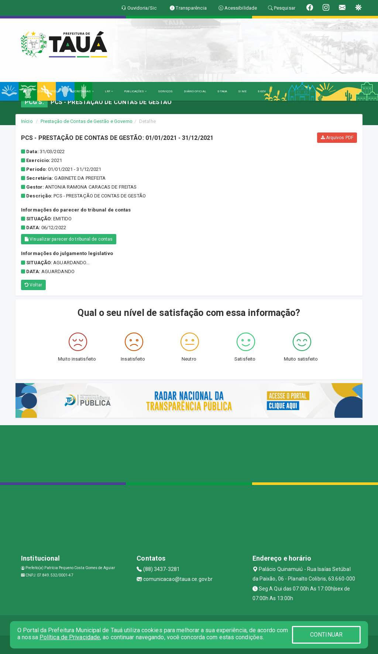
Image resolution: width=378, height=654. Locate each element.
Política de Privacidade (69, 637)
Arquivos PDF (337, 137)
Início (27, 121)
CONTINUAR (326, 634)
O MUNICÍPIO (48, 91)
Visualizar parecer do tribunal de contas (69, 239)
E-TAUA (222, 91)
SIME (242, 91)
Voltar (33, 285)
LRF (109, 91)
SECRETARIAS (81, 91)
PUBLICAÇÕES (135, 91)
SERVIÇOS (165, 91)
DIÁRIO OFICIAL (195, 91)
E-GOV (262, 91)
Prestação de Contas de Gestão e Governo (87, 121)
